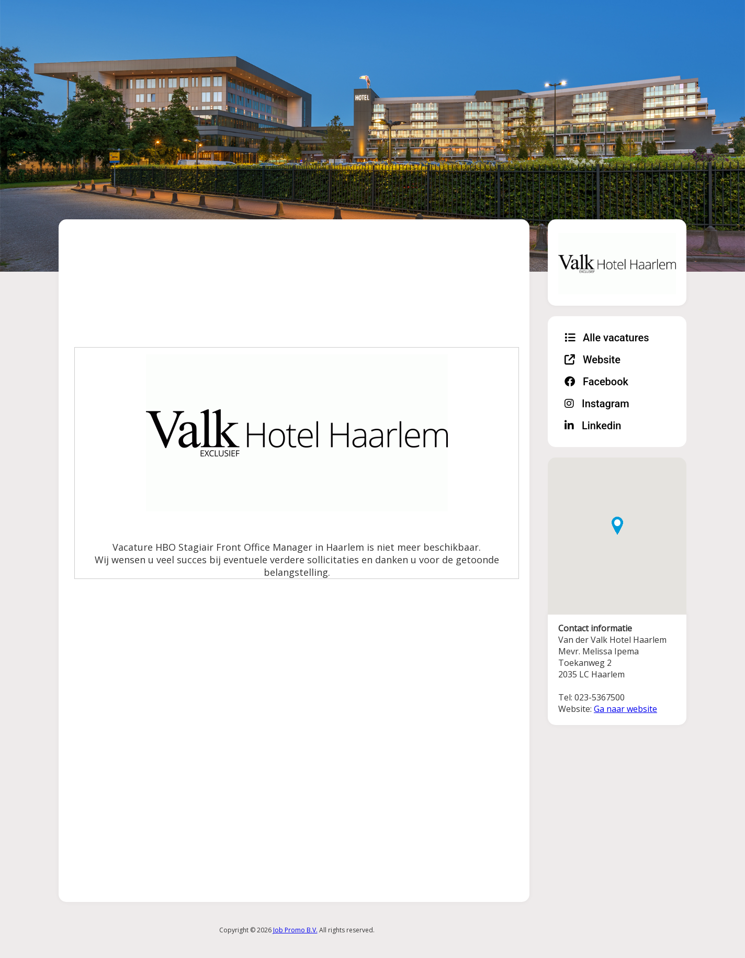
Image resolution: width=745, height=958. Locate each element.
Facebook (596, 381)
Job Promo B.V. (295, 930)
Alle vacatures (607, 337)
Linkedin (593, 425)
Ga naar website (625, 709)
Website (592, 359)
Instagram (597, 403)
